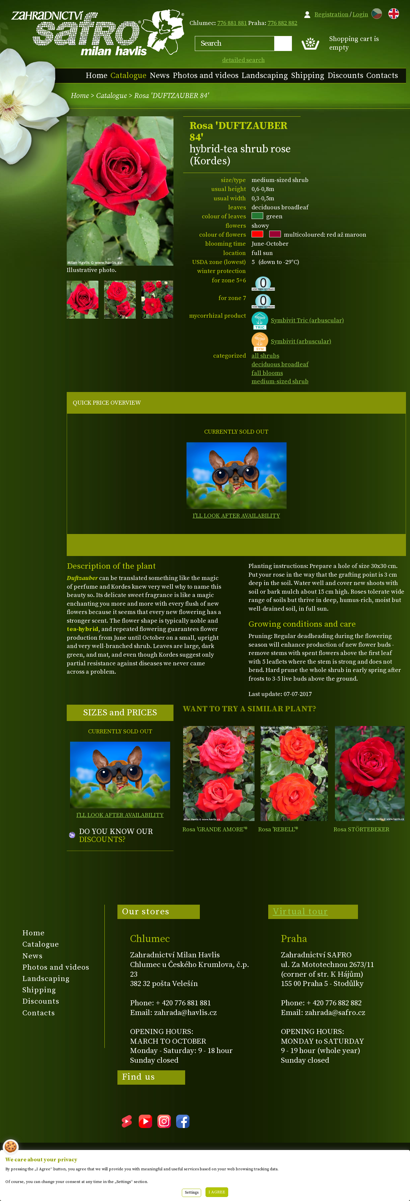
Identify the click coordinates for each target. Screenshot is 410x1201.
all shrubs (265, 356)
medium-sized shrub (280, 381)
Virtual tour (300, 911)
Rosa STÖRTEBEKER (361, 829)
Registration (332, 14)
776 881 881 (232, 23)
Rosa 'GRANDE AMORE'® (215, 829)
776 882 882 (282, 23)
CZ (375, 12)
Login (360, 14)
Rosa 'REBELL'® (278, 829)
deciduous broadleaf (280, 364)
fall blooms (267, 373)
